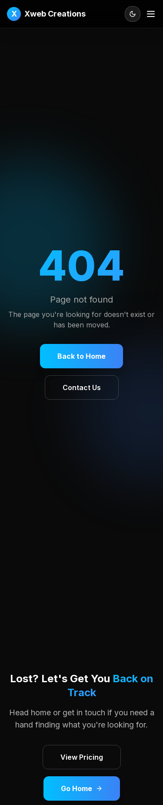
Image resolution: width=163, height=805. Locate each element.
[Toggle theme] (132, 14)
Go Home (82, 788)
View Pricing (81, 757)
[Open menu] (151, 14)
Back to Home (81, 356)
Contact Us (82, 387)
